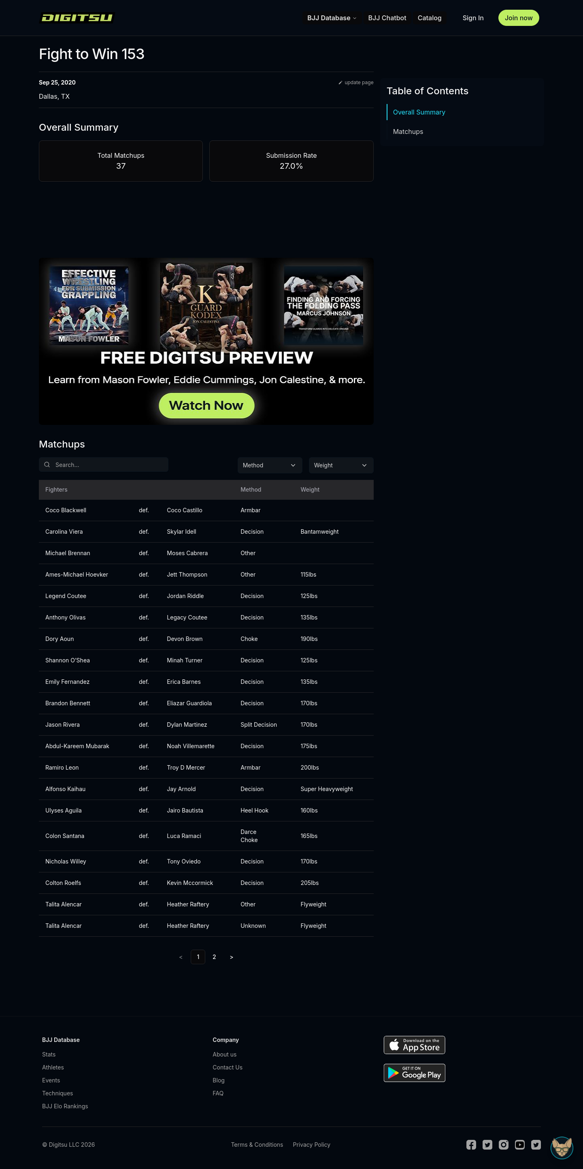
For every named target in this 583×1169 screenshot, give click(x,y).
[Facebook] (471, 1145)
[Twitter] (487, 1145)
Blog (219, 1080)
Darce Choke (248, 835)
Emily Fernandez (67, 681)
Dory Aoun (59, 638)
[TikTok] (536, 1145)
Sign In (473, 18)
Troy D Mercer (186, 767)
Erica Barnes (183, 681)
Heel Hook (254, 810)
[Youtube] (520, 1145)
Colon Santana (64, 835)
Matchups (408, 131)
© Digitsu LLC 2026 (68, 1144)
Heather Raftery (188, 904)
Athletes (53, 1067)
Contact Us (228, 1067)
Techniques (57, 1093)
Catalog (430, 18)
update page (355, 82)
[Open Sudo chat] (562, 1148)
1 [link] (198, 956)
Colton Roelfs (63, 882)
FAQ (218, 1093)
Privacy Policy (311, 1144)
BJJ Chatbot (387, 18)
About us (224, 1054)
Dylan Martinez (187, 724)
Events (51, 1080)
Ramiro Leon (62, 767)
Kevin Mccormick (190, 882)
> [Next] (231, 956)
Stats (48, 1054)
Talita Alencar (63, 904)
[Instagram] (504, 1145)
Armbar (250, 510)
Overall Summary (419, 112)
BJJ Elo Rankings (65, 1106)
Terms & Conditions (257, 1144)
